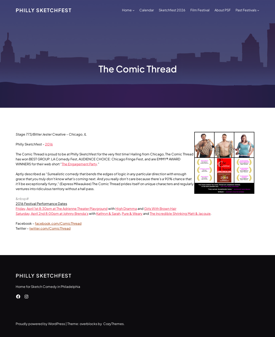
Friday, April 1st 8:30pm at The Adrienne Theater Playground (62, 208)
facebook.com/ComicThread (58, 223)
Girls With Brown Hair (160, 208)
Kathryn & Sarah (108, 213)
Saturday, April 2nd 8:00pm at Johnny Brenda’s (52, 213)
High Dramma (126, 208)
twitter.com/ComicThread (50, 228)
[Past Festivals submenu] (258, 10)
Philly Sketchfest (44, 10)
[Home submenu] (134, 10)
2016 (49, 144)
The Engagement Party (79, 164)
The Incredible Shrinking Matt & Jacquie (180, 213)
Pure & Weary (132, 213)
